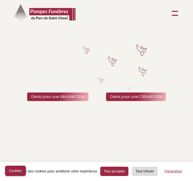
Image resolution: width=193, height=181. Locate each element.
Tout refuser (144, 171)
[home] (45, 13)
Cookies (15, 171)
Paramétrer (173, 171)
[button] (174, 13)
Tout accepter (114, 171)
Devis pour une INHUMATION (57, 97)
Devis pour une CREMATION (136, 97)
